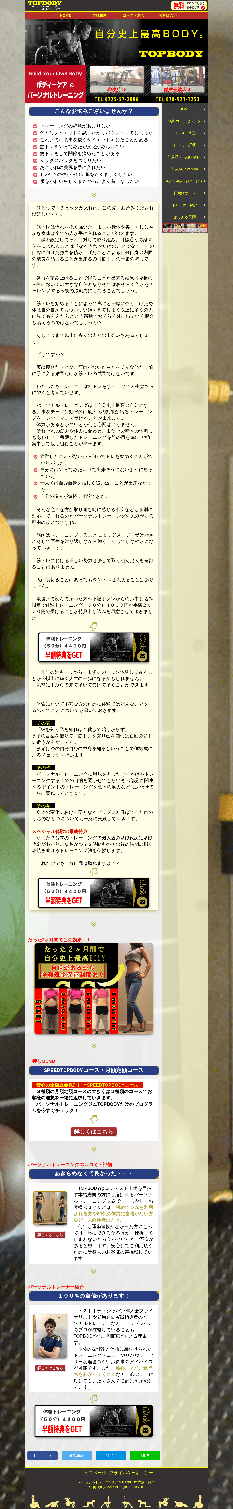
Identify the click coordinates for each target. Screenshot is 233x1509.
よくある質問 (185, 231)
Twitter (76, 1456)
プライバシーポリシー (131, 1473)
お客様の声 (168, 15)
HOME (65, 15)
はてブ (111, 1456)
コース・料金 (134, 15)
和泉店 (185, 163)
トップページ (93, 1473)
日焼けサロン (185, 204)
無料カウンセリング (185, 123)
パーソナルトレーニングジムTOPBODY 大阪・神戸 (116, 1482)
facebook (42, 1456)
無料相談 (99, 15)
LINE (145, 1456)
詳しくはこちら (93, 1132)
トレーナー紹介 (185, 218)
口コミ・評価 (185, 150)
